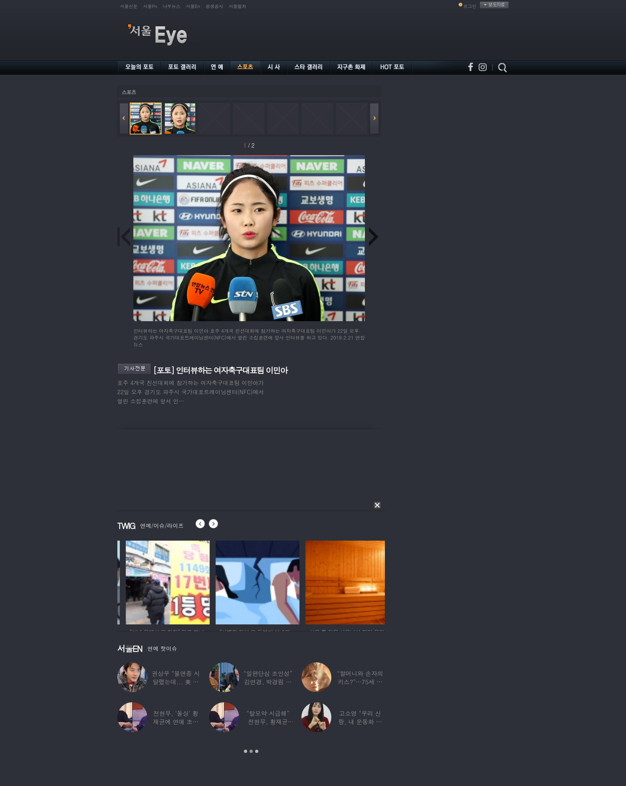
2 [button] (251, 751)
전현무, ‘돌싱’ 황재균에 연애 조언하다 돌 (175, 721)
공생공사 (214, 6)
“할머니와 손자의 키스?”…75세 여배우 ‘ (360, 681)
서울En (193, 6)
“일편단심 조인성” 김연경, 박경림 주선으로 (268, 681)
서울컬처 (237, 6)
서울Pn (150, 6)
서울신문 (129, 6)
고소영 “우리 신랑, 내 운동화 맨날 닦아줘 (360, 721)
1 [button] (245, 751)
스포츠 (129, 92)
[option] (139, 581)
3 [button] (256, 751)
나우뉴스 (171, 6)
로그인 (470, 6)
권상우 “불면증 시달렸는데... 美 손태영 (176, 681)
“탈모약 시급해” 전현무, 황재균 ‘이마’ (267, 721)
